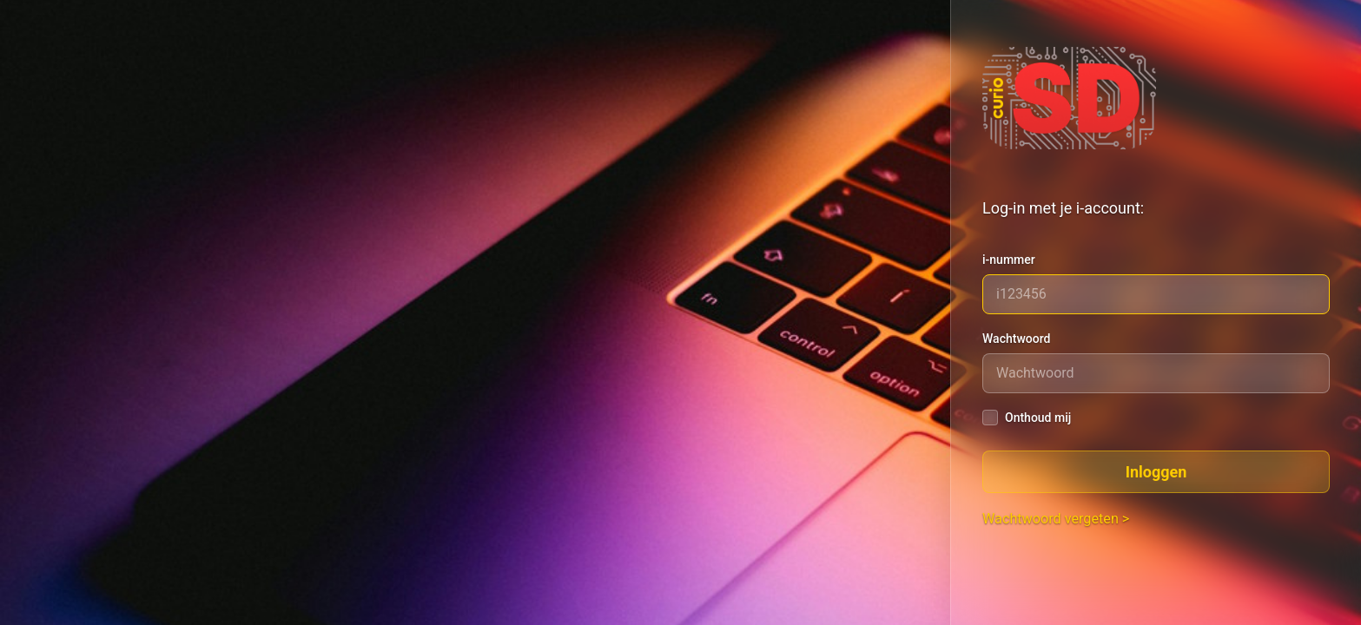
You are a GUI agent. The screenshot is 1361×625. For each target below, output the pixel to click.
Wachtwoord (1016, 338)
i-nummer (1008, 259)
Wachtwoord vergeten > (1055, 518)
